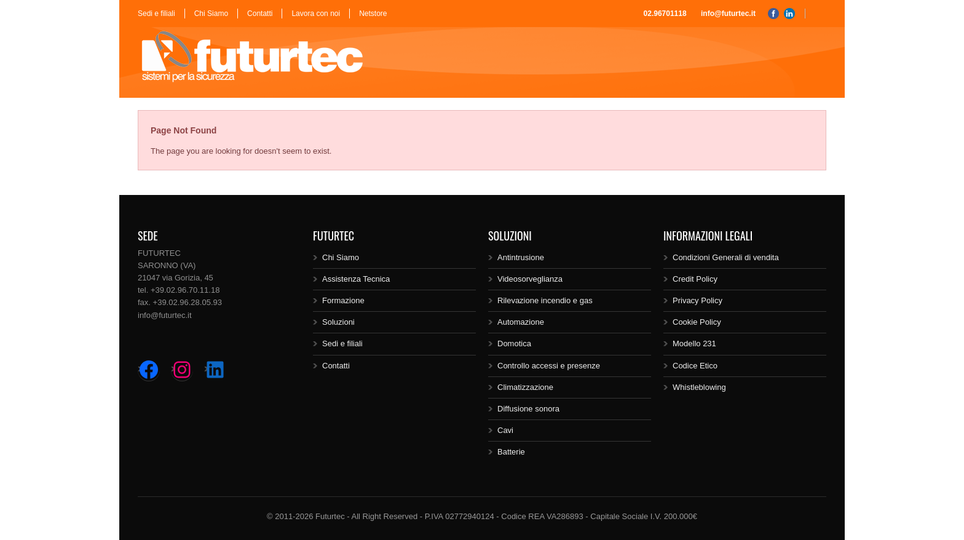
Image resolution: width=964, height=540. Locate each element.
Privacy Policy (697, 300)
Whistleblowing (699, 387)
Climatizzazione (525, 387)
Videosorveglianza (530, 279)
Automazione (520, 322)
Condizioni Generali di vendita (726, 257)
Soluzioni (338, 322)
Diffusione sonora (528, 408)
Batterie (511, 451)
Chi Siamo (211, 13)
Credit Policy (695, 279)
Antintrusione (520, 257)
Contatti (259, 13)
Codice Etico (695, 365)
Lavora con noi (315, 13)
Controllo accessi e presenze (548, 365)
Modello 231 (694, 343)
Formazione (343, 300)
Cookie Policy (697, 322)
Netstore (373, 13)
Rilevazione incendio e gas (545, 300)
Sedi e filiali (156, 13)
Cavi (505, 430)
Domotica (514, 343)
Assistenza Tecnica (356, 279)
